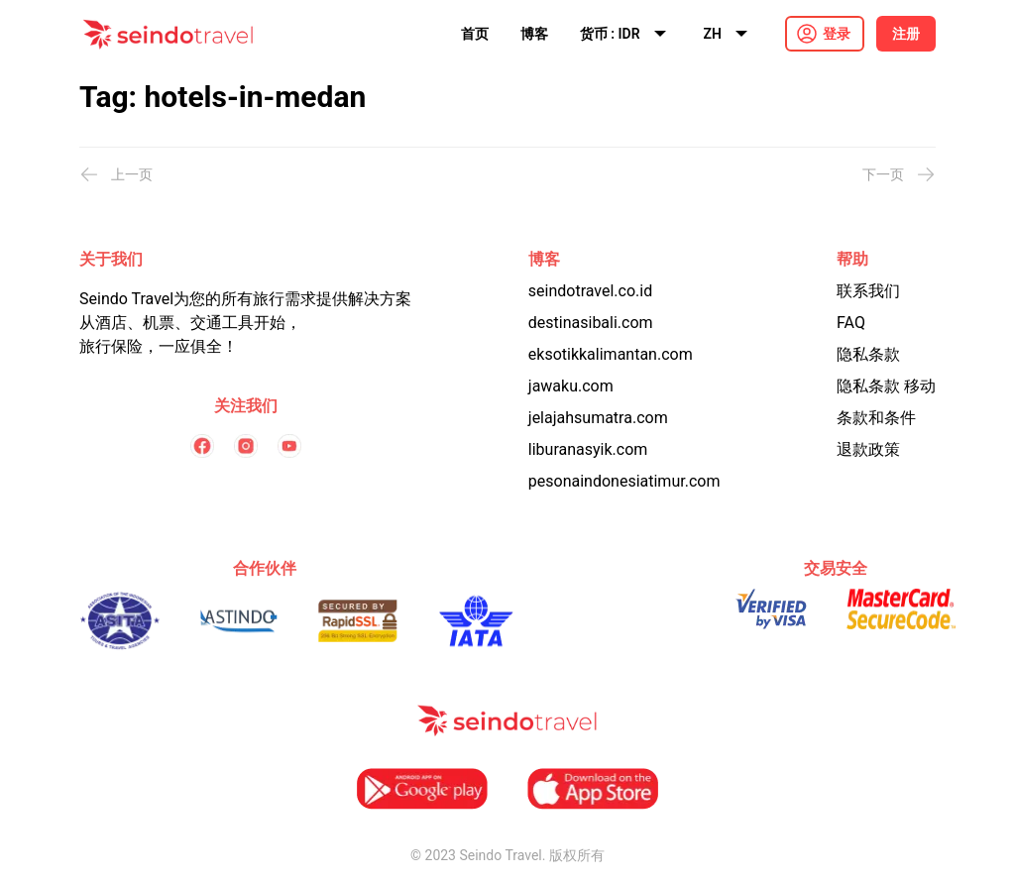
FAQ (851, 322)
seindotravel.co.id (590, 290)
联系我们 (868, 290)
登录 (836, 34)
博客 (534, 34)
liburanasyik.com (588, 449)
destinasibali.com (590, 322)
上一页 (116, 174)
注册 (906, 34)
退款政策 (868, 449)
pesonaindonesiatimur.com (624, 481)
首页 (475, 34)
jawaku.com (571, 386)
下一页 (899, 174)
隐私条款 (868, 354)
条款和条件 (876, 417)
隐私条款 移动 (886, 386)
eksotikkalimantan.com (610, 354)
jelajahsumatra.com (598, 417)
